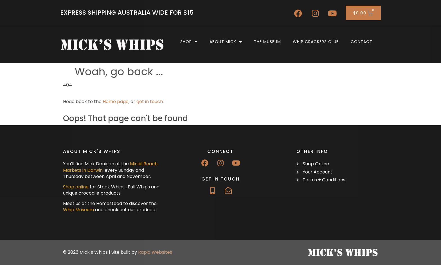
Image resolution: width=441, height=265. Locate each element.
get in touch (149, 101)
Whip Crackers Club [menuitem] (316, 41)
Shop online (76, 187)
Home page (116, 101)
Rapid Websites (155, 252)
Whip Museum (78, 209)
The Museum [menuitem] (267, 41)
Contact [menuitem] (361, 41)
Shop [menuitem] (189, 41)
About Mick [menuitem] (226, 41)
